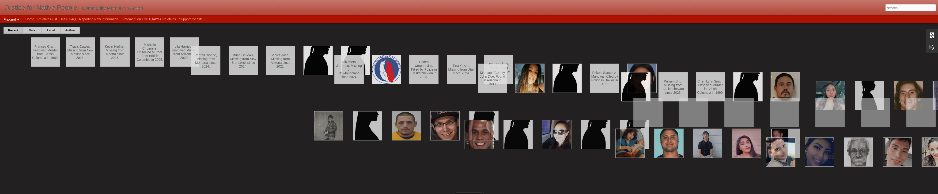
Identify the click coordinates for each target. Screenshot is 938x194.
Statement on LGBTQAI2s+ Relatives (148, 19)
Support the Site (191, 19)
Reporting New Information (98, 19)
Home (29, 19)
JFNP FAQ (68, 19)
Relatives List (47, 19)
